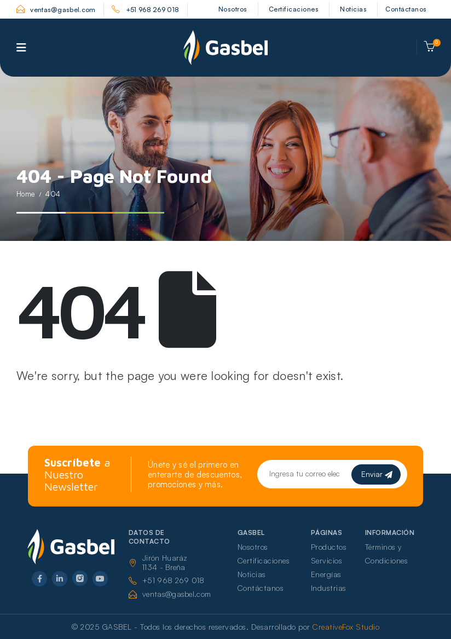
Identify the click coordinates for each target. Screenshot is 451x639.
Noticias (353, 9)
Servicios (327, 560)
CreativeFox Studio (346, 626)
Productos (329, 546)
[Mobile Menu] (21, 47)
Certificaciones (294, 9)
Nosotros (232, 9)
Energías (326, 574)
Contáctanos (406, 9)
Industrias (328, 587)
